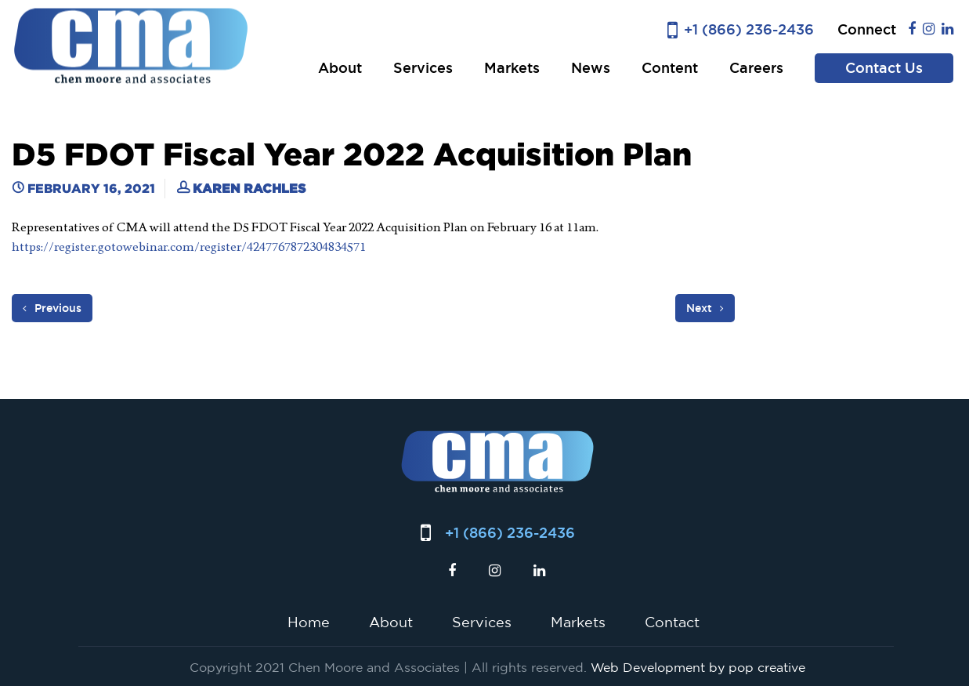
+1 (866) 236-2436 (749, 29)
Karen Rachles (249, 188)
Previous (52, 308)
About (340, 67)
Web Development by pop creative (698, 667)
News (590, 67)
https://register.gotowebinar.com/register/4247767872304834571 (189, 246)
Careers (756, 67)
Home (308, 622)
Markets (512, 67)
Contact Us (884, 67)
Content (670, 67)
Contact (672, 622)
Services (423, 67)
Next (705, 308)
